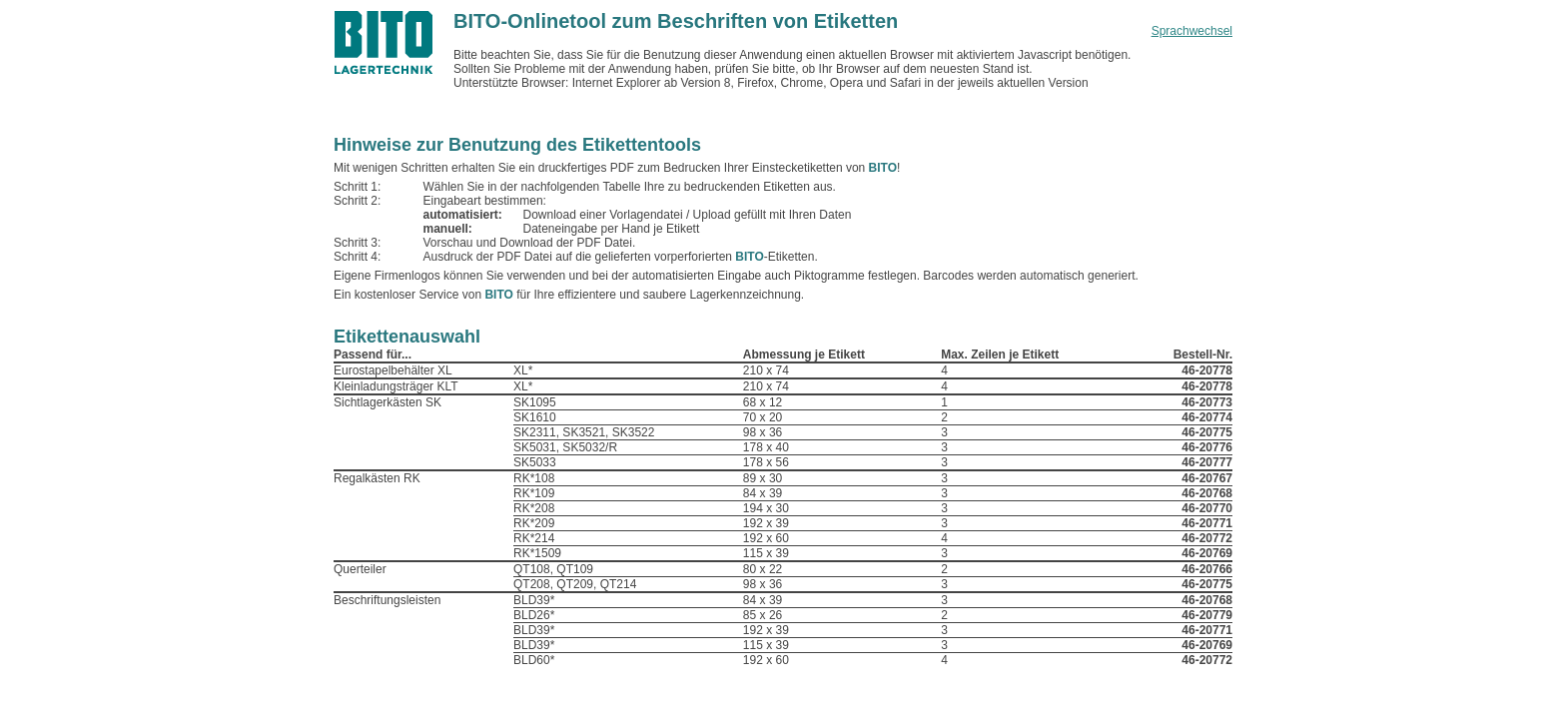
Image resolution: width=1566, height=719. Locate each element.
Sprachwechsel (1192, 31)
